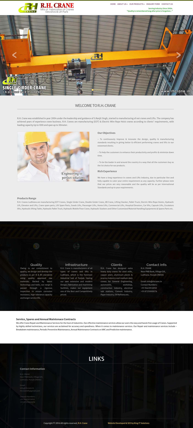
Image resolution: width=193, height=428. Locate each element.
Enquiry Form (153, 4)
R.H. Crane (82, 423)
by (132, 423)
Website (111, 423)
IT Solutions (144, 423)
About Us (122, 4)
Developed (120, 423)
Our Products (137, 4)
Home (113, 4)
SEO (129, 423)
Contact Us (167, 4)
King (136, 423)
